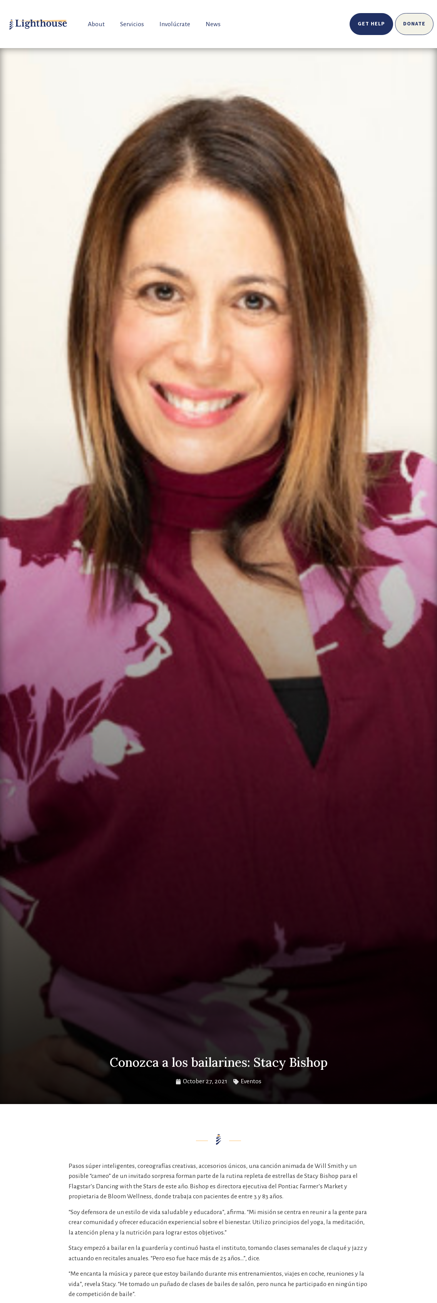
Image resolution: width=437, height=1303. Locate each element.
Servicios (132, 24)
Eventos (251, 1081)
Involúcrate (174, 24)
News (213, 24)
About (96, 24)
